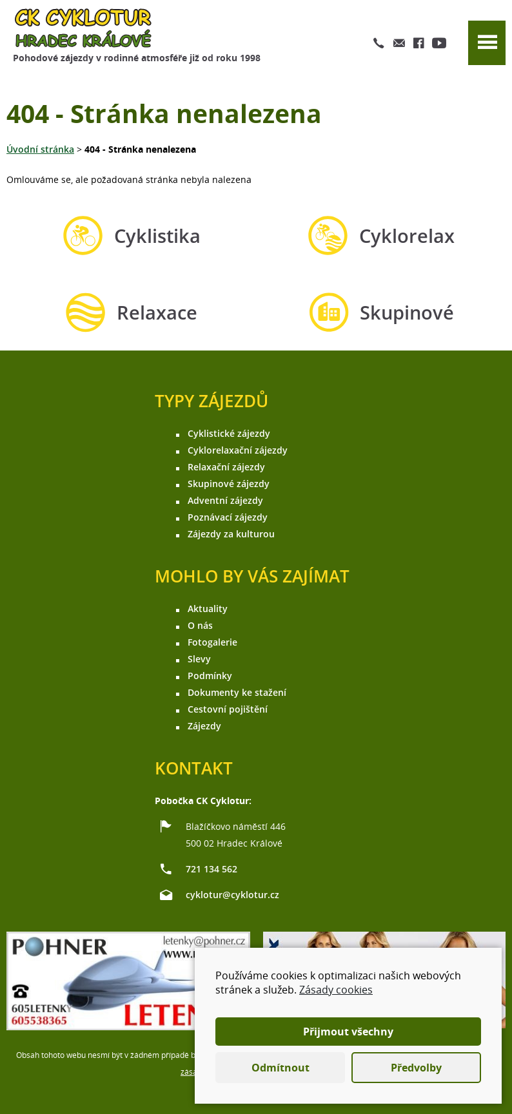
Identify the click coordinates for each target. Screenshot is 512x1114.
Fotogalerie (212, 642)
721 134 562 (211, 869)
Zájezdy (204, 726)
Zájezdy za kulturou (231, 534)
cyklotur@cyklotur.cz (232, 894)
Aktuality (208, 608)
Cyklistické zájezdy (229, 433)
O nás (200, 625)
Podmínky (210, 675)
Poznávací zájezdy (228, 517)
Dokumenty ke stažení (237, 692)
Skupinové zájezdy (229, 483)
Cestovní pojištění (228, 709)
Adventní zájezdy (225, 500)
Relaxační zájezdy (226, 467)
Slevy (199, 659)
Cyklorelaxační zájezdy (238, 450)
